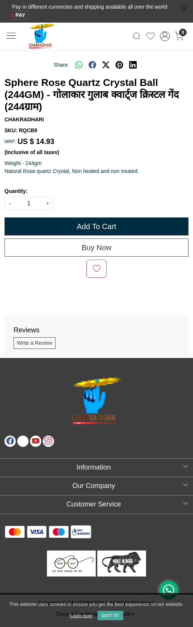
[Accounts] (165, 36)
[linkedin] (133, 64)
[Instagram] (48, 441)
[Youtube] (35, 441)
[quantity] (29, 203)
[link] (137, 36)
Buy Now (96, 247)
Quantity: (16, 191)
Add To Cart (96, 226)
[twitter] (106, 64)
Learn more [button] (81, 615)
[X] (23, 441)
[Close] (184, 8)
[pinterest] (119, 64)
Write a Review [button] (34, 343)
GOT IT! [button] (110, 615)
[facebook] (92, 64)
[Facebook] (10, 441)
